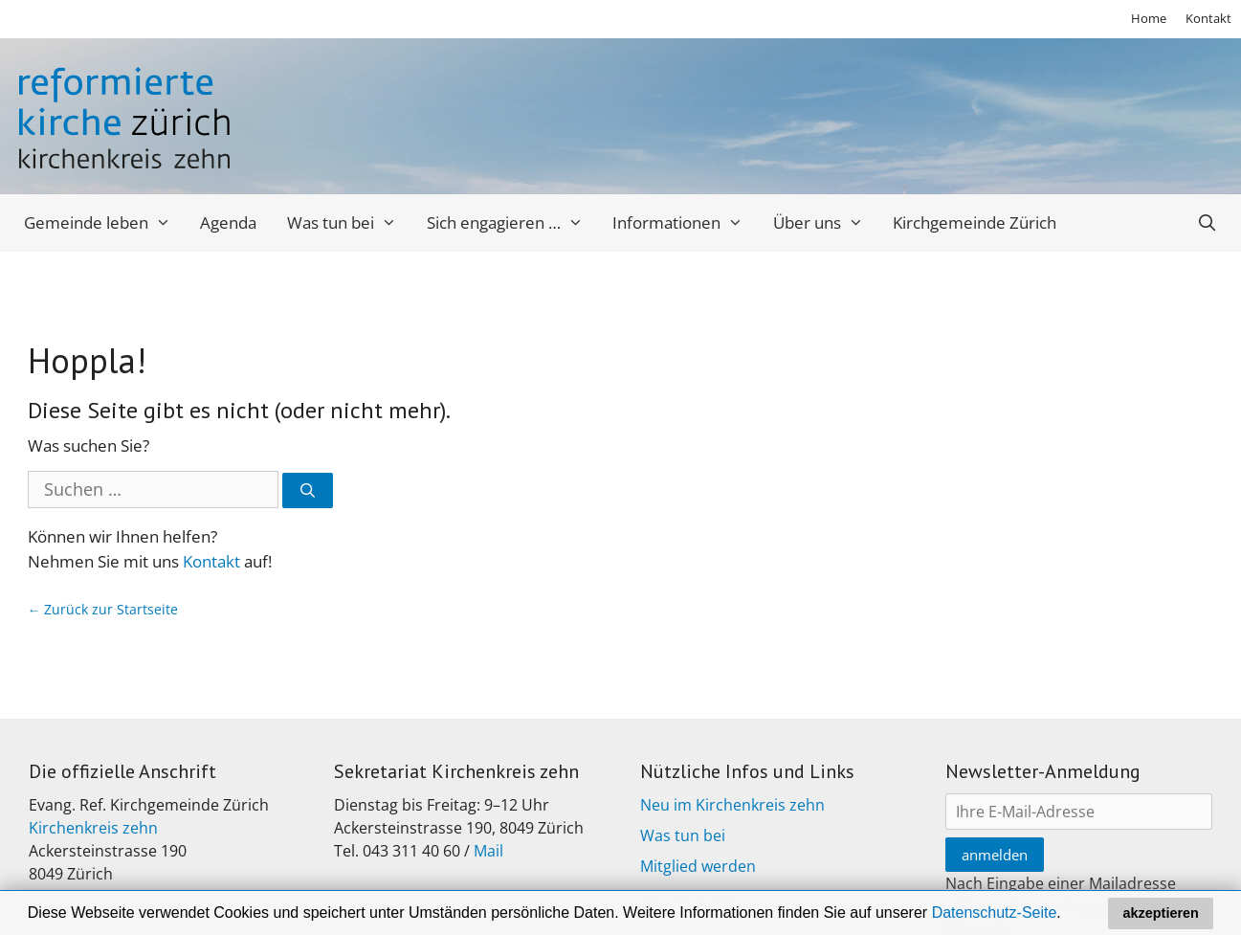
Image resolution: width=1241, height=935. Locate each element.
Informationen (685, 223)
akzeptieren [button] (1161, 913)
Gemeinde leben (105, 223)
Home (1148, 18)
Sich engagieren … (512, 223)
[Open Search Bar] (1207, 223)
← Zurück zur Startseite (103, 609)
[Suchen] (307, 490)
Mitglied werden (698, 866)
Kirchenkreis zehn (93, 827)
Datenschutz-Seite (994, 912)
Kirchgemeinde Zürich (974, 222)
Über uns (825, 223)
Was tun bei (349, 223)
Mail (488, 850)
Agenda (228, 222)
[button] (1068, 915)
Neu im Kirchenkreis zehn (732, 804)
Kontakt (1208, 18)
